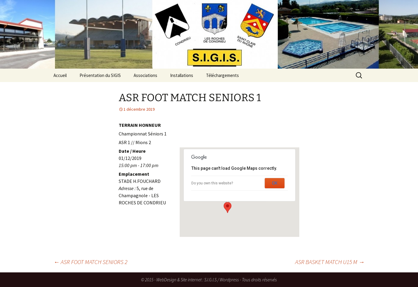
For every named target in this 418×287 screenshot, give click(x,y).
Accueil (60, 75)
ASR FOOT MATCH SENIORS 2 (90, 262)
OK (274, 183)
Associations (145, 75)
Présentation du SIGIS (100, 75)
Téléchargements (222, 75)
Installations (181, 75)
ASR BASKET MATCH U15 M (329, 262)
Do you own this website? (212, 183)
